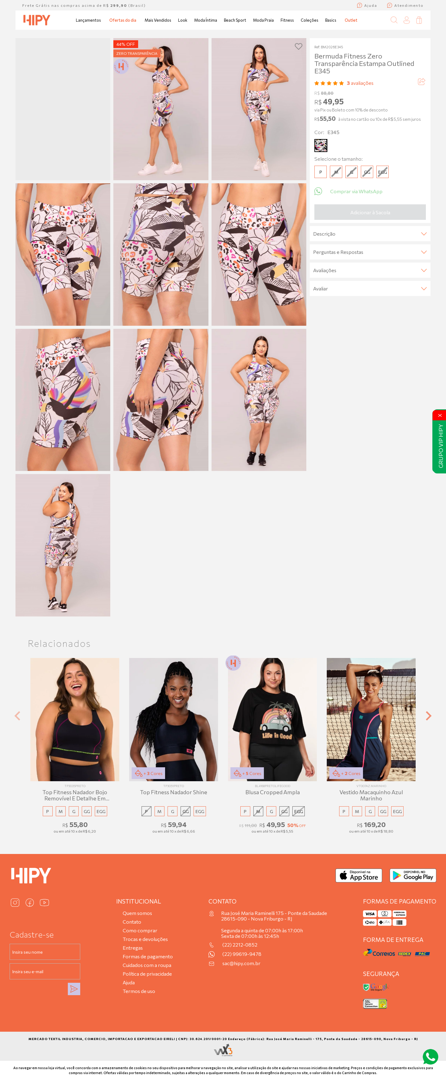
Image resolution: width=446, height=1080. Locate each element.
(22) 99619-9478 (241, 954)
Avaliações (370, 270)
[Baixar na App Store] (358, 875)
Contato (132, 922)
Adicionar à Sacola (370, 212)
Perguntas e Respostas (370, 252)
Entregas (133, 948)
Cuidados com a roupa (147, 965)
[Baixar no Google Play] (413, 875)
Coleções (309, 20)
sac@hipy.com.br (241, 963)
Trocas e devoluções (145, 939)
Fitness (287, 20)
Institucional (138, 901)
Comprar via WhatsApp (348, 191)
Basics (330, 20)
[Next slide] (428, 716)
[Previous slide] (18, 716)
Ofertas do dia (122, 20)
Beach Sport (235, 20)
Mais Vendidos (158, 20)
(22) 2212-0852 (239, 944)
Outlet (351, 20)
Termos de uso (139, 991)
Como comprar (140, 930)
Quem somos (137, 913)
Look (182, 20)
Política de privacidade (147, 974)
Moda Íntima (205, 20)
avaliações (360, 83)
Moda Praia (263, 20)
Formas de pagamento (148, 956)
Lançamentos (88, 20)
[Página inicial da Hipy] (36, 20)
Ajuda (129, 982)
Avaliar (370, 288)
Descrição (370, 234)
